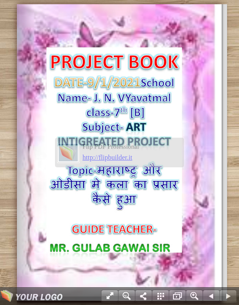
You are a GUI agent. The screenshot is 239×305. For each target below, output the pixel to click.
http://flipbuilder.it (107, 157)
